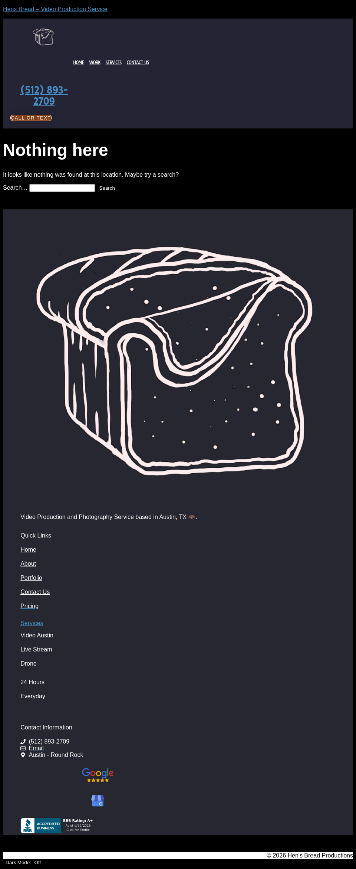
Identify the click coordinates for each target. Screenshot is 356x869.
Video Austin (36, 635)
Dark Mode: (23, 862)
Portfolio (31, 578)
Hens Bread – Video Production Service (55, 9)
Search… (15, 187)
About (28, 564)
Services (114, 62)
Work (94, 62)
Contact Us (138, 62)
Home (78, 62)
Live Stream (36, 649)
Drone (28, 663)
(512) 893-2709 (44, 96)
